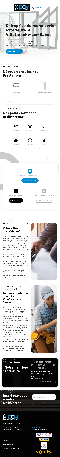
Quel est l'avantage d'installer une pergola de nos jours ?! (43, 365)
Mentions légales (8, 444)
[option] (16, 88)
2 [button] (29, 97)
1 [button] (26, 97)
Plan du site (6, 440)
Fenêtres (16, 92)
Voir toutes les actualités (46, 381)
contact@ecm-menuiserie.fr (39, 429)
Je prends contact (15, 200)
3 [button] (31, 97)
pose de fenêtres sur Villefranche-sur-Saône (28, 44)
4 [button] (34, 97)
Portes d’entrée (44, 92)
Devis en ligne (13, 51)
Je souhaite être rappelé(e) (44, 200)
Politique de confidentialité (11, 448)
